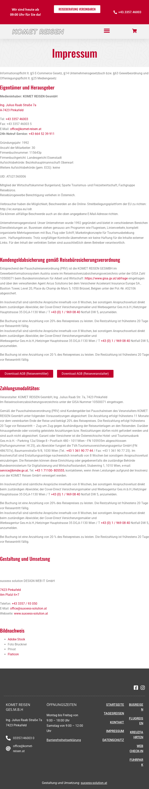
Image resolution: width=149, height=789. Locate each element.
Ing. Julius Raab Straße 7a (18, 105)
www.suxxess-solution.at (31, 613)
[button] (107, 31)
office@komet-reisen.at (25, 129)
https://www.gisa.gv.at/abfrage (106, 278)
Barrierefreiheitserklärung (64, 740)
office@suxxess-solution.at (28, 608)
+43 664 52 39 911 (42, 134)
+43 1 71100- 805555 (49, 470)
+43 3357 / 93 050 (24, 603)
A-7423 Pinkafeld (11, 110)
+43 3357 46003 (17, 119)
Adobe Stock (16, 639)
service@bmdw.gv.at (14, 470)
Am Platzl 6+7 (10, 595)
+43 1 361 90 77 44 (79, 451)
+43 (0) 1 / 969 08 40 (65, 312)
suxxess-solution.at (94, 783)
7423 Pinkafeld (10, 590)
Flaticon (13, 654)
